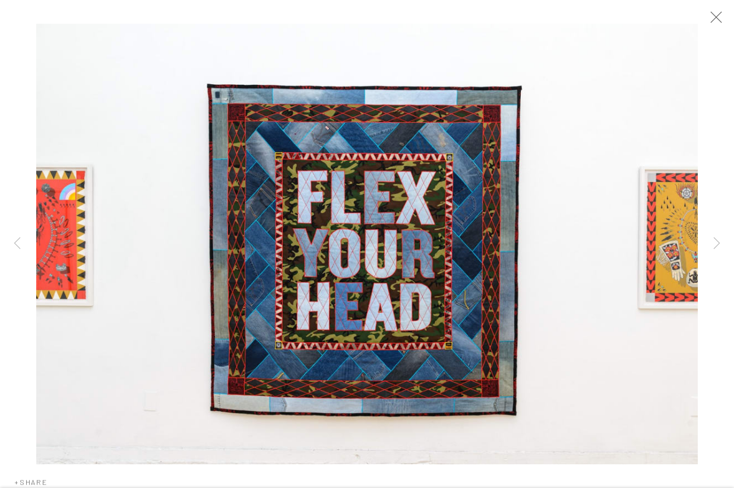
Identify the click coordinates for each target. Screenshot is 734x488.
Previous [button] (17, 243)
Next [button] (717, 243)
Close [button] (713, 21)
